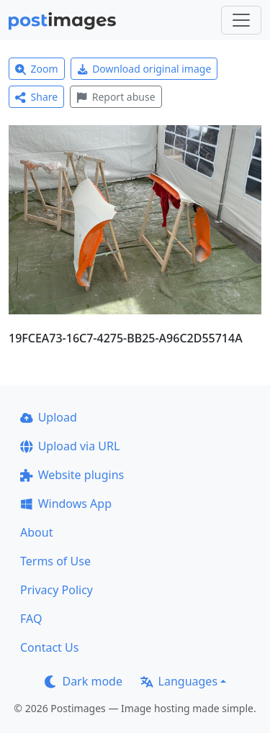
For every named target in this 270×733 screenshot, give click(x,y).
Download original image (144, 69)
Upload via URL (70, 446)
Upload (48, 417)
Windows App (66, 503)
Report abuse (115, 97)
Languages (178, 681)
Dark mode (83, 681)
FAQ (31, 619)
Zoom (36, 69)
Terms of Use (55, 561)
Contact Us (49, 647)
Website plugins (72, 475)
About (36, 532)
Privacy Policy (56, 590)
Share (36, 97)
